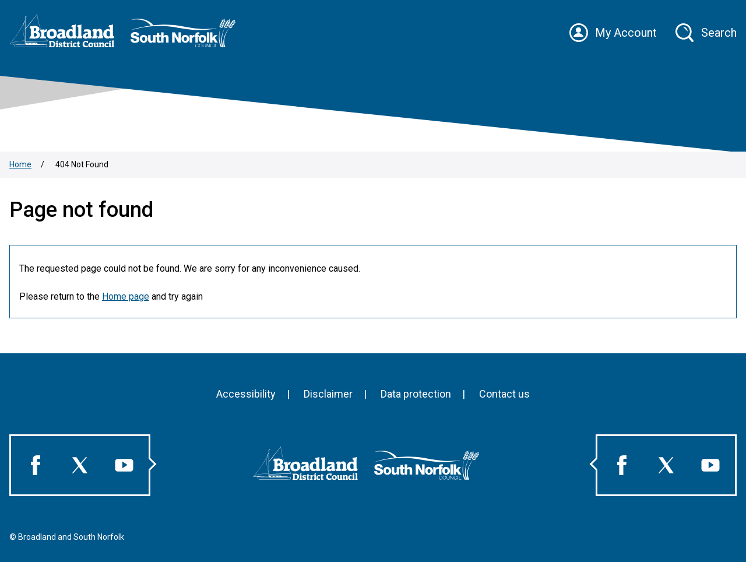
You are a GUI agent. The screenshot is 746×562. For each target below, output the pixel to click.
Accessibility (246, 394)
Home (20, 164)
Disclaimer (328, 394)
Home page (125, 296)
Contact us (504, 394)
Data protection (416, 394)
